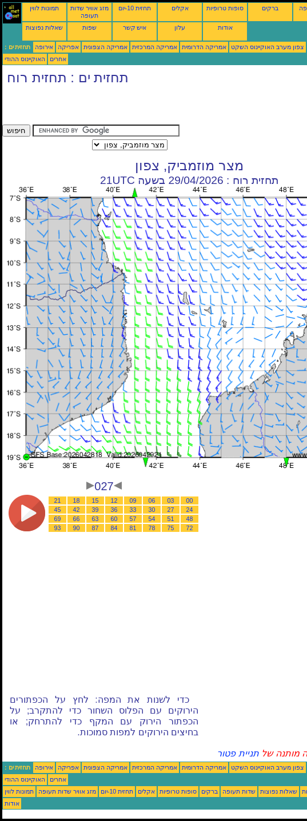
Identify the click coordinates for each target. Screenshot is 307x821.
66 (76, 518)
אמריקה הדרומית (204, 46)
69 (57, 518)
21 (57, 500)
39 (95, 509)
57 (133, 518)
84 (114, 527)
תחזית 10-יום (134, 8)
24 (189, 509)
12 (114, 500)
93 (57, 527)
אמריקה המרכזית (154, 46)
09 (133, 500)
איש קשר (135, 27)
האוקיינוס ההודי (25, 58)
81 (133, 527)
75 (171, 527)
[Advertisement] (136, 107)
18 (76, 500)
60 (114, 518)
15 (95, 500)
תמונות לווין (44, 8)
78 (152, 527)
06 (152, 500)
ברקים (270, 8)
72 (189, 527)
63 (95, 518)
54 (152, 518)
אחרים (58, 58)
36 (114, 509)
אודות (225, 27)
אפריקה (68, 46)
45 (57, 509)
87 (95, 527)
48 (189, 518)
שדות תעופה (239, 791)
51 (171, 518)
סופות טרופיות (225, 8)
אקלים (180, 8)
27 (171, 509)
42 (76, 509)
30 (152, 509)
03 (171, 500)
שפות (89, 27)
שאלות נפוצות (44, 27)
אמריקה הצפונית (105, 46)
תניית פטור (237, 753)
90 (76, 527)
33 (133, 509)
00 (189, 500)
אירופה (44, 46)
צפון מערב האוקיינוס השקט (267, 46)
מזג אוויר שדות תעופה (89, 12)
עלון (179, 27)
